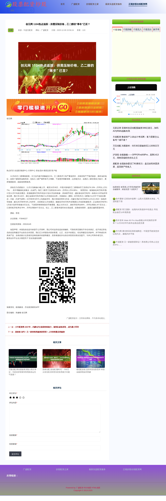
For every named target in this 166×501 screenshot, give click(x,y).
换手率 (156, 29)
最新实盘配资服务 (113, 4)
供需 (11, 30)
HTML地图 (96, 488)
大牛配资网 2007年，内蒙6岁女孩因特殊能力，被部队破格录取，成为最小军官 (47, 327)
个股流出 (147, 29)
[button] (114, 100)
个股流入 (137, 29)
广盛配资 (75, 4)
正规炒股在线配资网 (138, 4)
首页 (63, 4)
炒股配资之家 (92, 4)
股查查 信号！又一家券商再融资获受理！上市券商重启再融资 (40, 332)
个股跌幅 (127, 29)
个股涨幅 (117, 30)
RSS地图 (87, 488)
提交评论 (15, 454)
